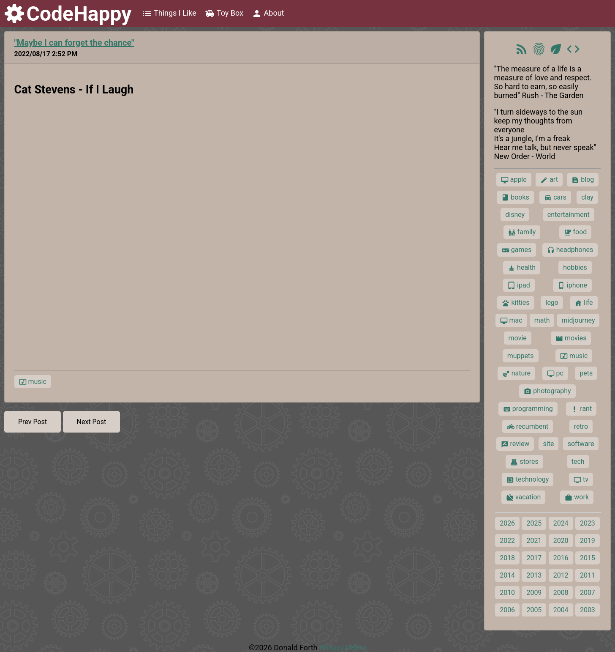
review (515, 444)
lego (551, 303)
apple (514, 179)
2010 (507, 593)
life (583, 303)
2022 (507, 541)
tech (578, 461)
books (515, 197)
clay (587, 197)
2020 (561, 541)
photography (547, 391)
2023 (587, 523)
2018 (507, 558)
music (32, 382)
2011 (587, 575)
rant (581, 409)
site (548, 444)
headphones (570, 250)
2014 (507, 575)
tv (581, 479)
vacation (523, 497)
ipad (519, 285)
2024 (561, 523)
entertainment (568, 215)
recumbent (528, 426)
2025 (534, 523)
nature (516, 373)
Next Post (91, 422)
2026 (507, 523)
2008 (561, 593)
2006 (507, 610)
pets (586, 373)
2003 (587, 610)
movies (570, 338)
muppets (520, 356)
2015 (587, 558)
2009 (534, 593)
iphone (572, 285)
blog (582, 179)
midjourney (578, 320)
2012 (561, 575)
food (575, 232)
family (522, 232)
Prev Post (32, 422)
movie (518, 338)
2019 (587, 541)
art (549, 179)
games (516, 250)
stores (524, 461)
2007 (587, 593)
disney (515, 215)
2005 (534, 610)
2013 (534, 575)
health (522, 267)
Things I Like (169, 13)
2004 (561, 610)
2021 (534, 541)
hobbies (575, 267)
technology (527, 479)
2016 (561, 558)
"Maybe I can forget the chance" (74, 43)
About (268, 13)
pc (555, 373)
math (542, 320)
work (577, 497)
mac (511, 320)
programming (528, 409)
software (581, 444)
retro (581, 426)
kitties (515, 303)
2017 (534, 558)
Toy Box (224, 13)
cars (555, 197)
